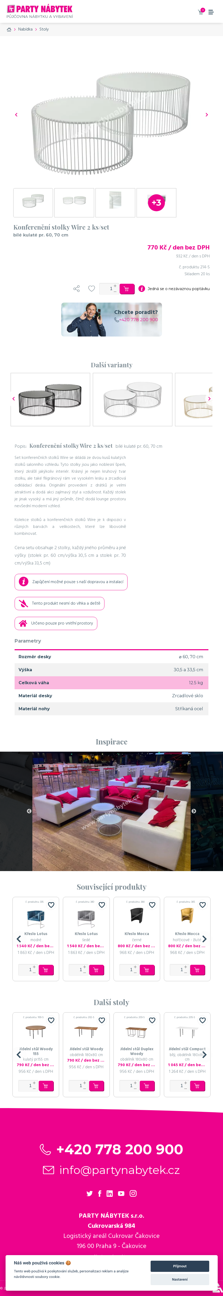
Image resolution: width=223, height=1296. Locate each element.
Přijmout (179, 1266)
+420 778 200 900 (136, 319)
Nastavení (180, 1279)
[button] (19, 939)
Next (193, 811)
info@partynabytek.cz (119, 1170)
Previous (29, 811)
